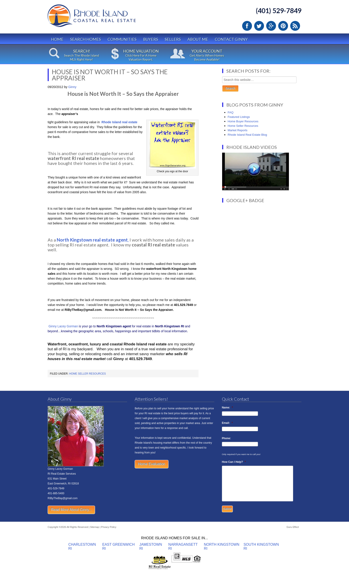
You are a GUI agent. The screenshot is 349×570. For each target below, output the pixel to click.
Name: (227, 407)
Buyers (150, 39)
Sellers (173, 39)
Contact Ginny (231, 39)
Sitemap (94, 527)
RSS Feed (295, 26)
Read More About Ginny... (71, 510)
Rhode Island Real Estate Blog (247, 134)
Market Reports (238, 130)
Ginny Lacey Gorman (63, 326)
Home (57, 39)
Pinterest (283, 26)
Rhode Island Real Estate (101, 17)
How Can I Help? (234, 461)
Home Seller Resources (87, 373)
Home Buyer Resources (243, 121)
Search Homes (85, 39)
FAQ (230, 112)
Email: (227, 422)
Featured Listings (239, 117)
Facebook (247, 26)
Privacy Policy (108, 527)
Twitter (259, 26)
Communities (122, 39)
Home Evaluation (151, 464)
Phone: (226, 438)
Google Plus (271, 26)
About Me (197, 39)
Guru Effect (292, 527)
